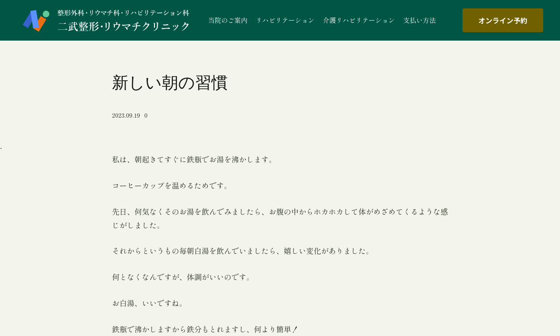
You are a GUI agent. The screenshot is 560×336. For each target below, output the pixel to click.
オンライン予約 (502, 20)
